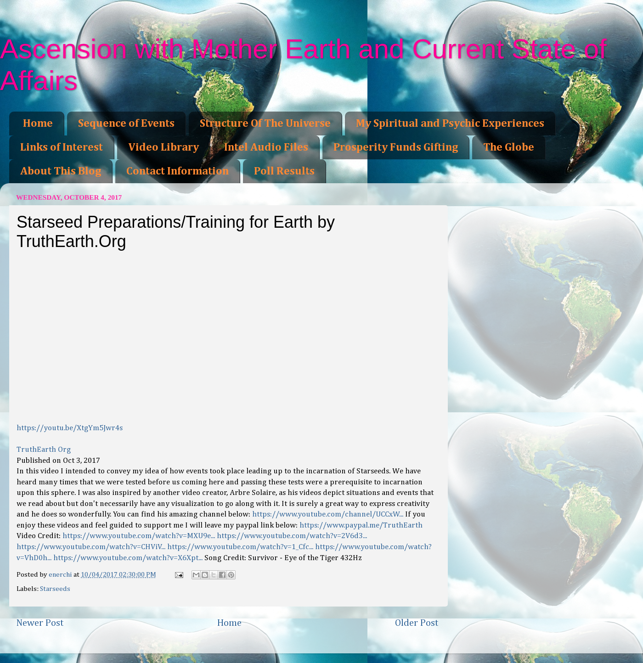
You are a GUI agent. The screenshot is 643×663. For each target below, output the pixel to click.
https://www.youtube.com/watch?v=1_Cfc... (240, 547)
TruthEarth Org (44, 450)
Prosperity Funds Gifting (395, 147)
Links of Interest (61, 147)
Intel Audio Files (266, 147)
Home (38, 123)
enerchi (61, 574)
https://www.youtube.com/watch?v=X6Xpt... (128, 558)
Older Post (417, 623)
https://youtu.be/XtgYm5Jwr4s (70, 428)
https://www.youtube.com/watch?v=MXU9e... (138, 536)
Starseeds (55, 588)
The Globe (508, 147)
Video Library (163, 147)
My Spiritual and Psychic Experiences (450, 123)
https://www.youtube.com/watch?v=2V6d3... (292, 536)
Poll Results (284, 171)
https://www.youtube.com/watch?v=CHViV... (91, 547)
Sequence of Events (126, 123)
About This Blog (60, 171)
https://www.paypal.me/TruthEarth (361, 525)
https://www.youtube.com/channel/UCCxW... (327, 514)
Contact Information (177, 171)
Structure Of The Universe (265, 123)
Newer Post (40, 623)
